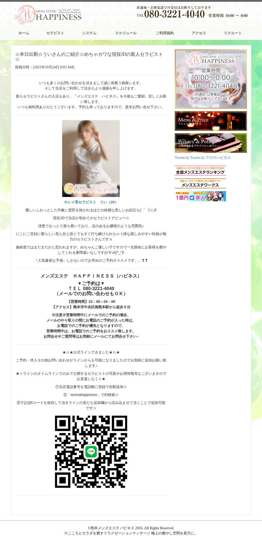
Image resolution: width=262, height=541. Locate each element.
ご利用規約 (165, 33)
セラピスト (55, 33)
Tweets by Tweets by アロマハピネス (203, 158)
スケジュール (126, 33)
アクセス (199, 33)
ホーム (23, 33)
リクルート (233, 33)
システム (89, 33)
